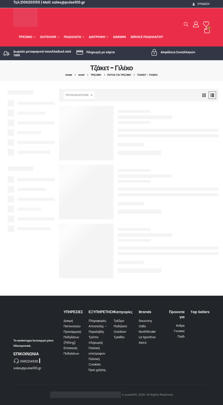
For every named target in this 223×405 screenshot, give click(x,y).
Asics (143, 342)
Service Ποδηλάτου (146, 36)
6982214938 (29, 361)
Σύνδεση (201, 4)
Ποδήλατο (120, 326)
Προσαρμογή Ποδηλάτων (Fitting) (72, 337)
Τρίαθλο (119, 337)
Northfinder (147, 331)
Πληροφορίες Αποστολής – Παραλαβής (98, 326)
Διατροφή (97, 36)
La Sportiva (147, 337)
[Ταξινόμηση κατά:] (79, 95)
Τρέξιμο (25, 36)
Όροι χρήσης (97, 370)
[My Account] (196, 24)
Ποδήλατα (72, 36)
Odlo (142, 326)
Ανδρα (180, 325)
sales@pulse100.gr (27, 368)
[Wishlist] (206, 24)
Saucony (145, 321)
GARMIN (119, 36)
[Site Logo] (25, 17)
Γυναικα (179, 331)
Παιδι (180, 336)
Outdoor (48, 36)
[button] (186, 24)
